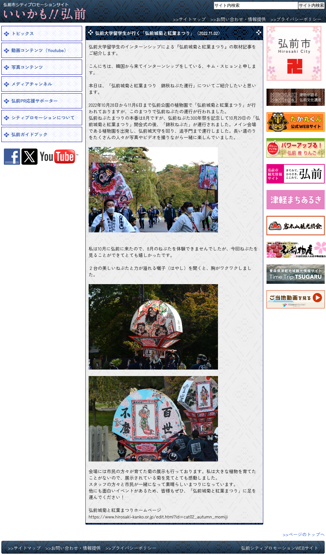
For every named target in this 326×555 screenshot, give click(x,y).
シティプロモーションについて (43, 117)
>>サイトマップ (189, 19)
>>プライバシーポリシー (295, 19)
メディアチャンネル (31, 84)
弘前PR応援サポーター (34, 100)
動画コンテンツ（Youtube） (39, 50)
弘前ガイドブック (29, 134)
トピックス (22, 33)
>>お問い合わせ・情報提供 (238, 19)
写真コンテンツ (27, 67)
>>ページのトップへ (304, 534)
